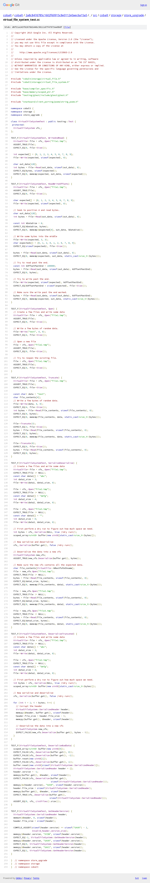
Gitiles (19, 878)
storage (116, 15)
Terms (36, 878)
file (67, 27)
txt (137, 878)
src (95, 15)
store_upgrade (134, 15)
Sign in (143, 4)
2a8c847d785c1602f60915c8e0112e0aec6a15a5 (56, 15)
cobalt (7, 15)
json (144, 878)
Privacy (27, 878)
